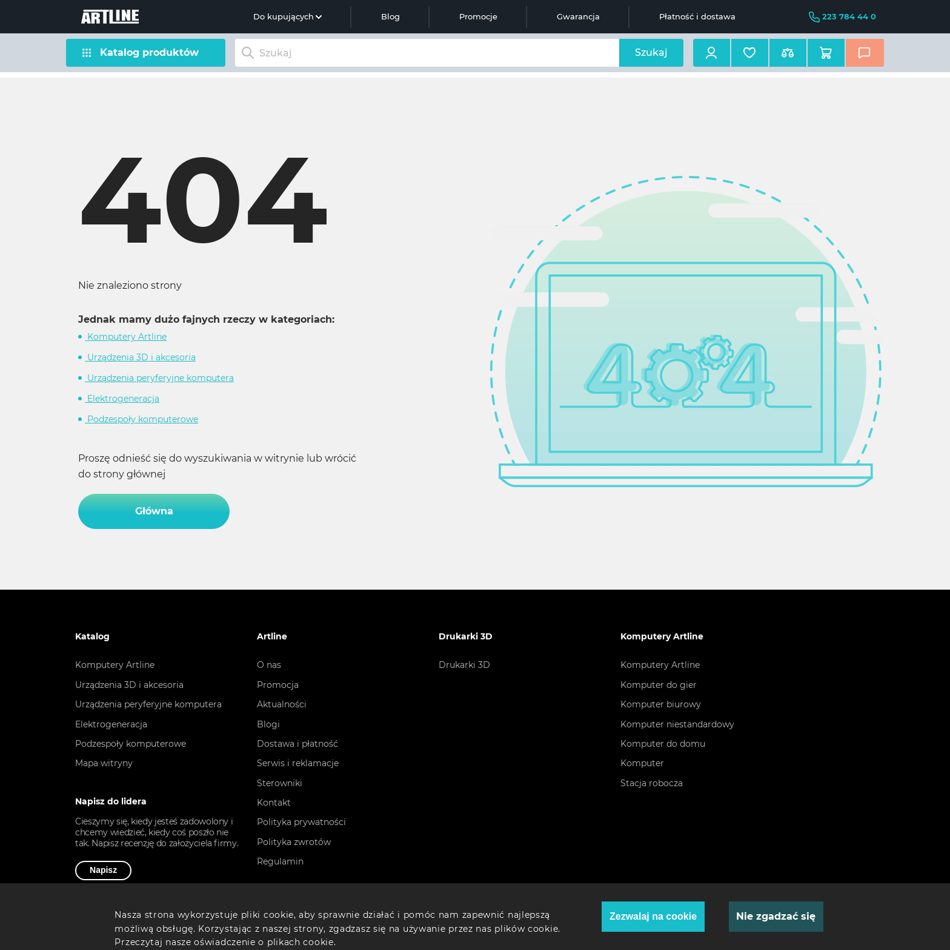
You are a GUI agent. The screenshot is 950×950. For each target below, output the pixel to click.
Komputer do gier (658, 684)
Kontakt (274, 802)
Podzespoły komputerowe (141, 419)
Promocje (478, 16)
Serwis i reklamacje (298, 763)
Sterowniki (279, 783)
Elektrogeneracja (122, 398)
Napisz (103, 870)
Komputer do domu (662, 743)
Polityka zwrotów (294, 842)
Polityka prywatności (301, 822)
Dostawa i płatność (297, 743)
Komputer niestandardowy (677, 724)
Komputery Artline (126, 336)
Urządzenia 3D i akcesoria (140, 357)
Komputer (642, 763)
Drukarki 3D (464, 664)
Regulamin (280, 861)
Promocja (278, 684)
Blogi (268, 724)
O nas (269, 664)
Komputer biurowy (660, 704)
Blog (390, 16)
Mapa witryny (104, 763)
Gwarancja (578, 16)
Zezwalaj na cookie (653, 916)
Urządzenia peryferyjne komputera (159, 377)
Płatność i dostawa (697, 16)
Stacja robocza (651, 783)
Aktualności (282, 704)
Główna (154, 511)
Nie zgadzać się (775, 916)
